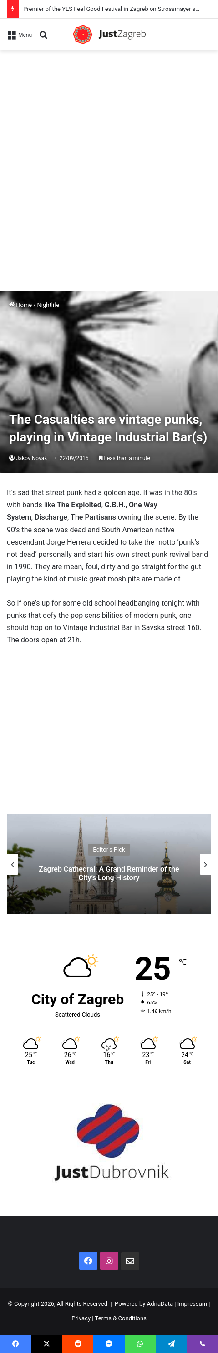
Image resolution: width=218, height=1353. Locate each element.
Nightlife (48, 304)
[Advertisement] (109, 164)
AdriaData (160, 1303)
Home (20, 304)
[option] (109, 864)
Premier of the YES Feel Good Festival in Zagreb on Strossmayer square (116, 8)
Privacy (81, 1318)
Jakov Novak (31, 458)
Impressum (192, 1303)
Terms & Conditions (121, 1318)
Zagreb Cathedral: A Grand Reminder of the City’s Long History (109, 873)
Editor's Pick (109, 849)
